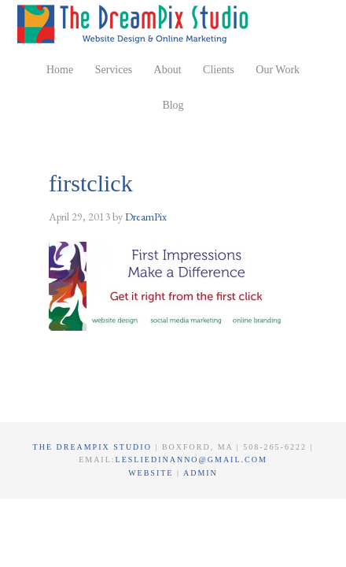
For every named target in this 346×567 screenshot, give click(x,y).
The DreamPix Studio (135, 23)
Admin (200, 473)
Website (152, 473)
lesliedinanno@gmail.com (191, 459)
